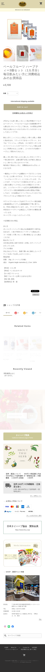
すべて (8, 313)
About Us (13, 647)
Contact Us (26, 647)
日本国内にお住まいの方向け (22, 113)
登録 (31, 415)
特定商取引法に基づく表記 (28, 649)
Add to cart (22, 107)
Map (40, 619)
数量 (4, 93)
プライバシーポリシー (11, 649)
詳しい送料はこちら (35, 495)
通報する (35, 294)
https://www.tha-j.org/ (22, 530)
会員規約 (34, 647)
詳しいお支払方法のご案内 (34, 515)
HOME (6, 647)
